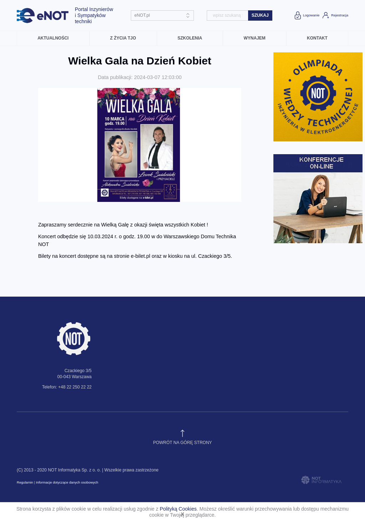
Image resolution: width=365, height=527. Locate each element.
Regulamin (25, 482)
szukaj (260, 15)
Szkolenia (190, 38)
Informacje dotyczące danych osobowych (67, 482)
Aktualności (52, 38)
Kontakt (317, 38)
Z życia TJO (123, 38)
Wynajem (254, 38)
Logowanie (306, 15)
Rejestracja (335, 15)
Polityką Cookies (178, 509)
